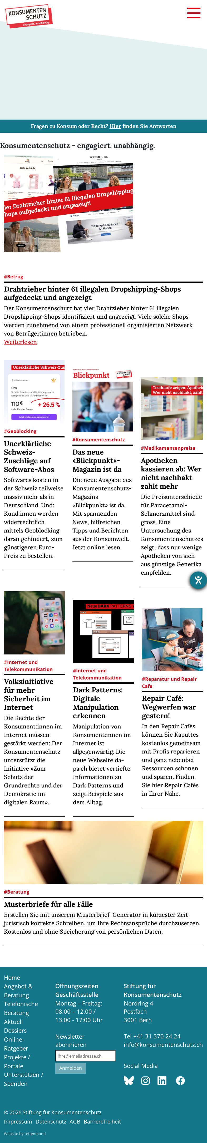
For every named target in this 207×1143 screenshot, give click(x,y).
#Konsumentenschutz (98, 439)
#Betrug (13, 276)
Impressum (18, 1121)
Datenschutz (51, 1121)
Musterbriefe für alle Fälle (48, 904)
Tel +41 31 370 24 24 (152, 1036)
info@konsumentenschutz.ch (163, 1045)
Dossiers (15, 1030)
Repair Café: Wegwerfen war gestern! (169, 707)
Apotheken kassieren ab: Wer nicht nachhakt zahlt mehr (171, 473)
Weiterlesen (20, 342)
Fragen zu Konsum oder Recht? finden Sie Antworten (103, 126)
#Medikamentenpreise (168, 448)
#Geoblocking (20, 431)
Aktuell (13, 1022)
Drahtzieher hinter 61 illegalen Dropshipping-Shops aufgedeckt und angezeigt (92, 293)
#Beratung (16, 892)
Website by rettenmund (25, 1133)
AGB (75, 1121)
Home (12, 977)
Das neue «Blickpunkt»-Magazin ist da (96, 460)
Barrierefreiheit (102, 1121)
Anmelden (70, 1068)
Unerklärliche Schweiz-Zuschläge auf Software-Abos (29, 456)
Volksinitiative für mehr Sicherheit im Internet (28, 694)
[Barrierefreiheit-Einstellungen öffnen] (198, 580)
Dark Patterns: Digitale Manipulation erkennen (98, 702)
